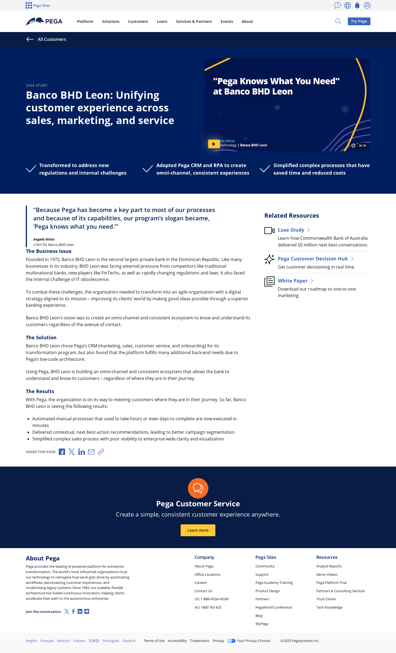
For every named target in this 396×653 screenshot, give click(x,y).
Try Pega (359, 21)
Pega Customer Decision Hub (316, 258)
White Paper (296, 280)
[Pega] (44, 21)
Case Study (294, 229)
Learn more (198, 530)
